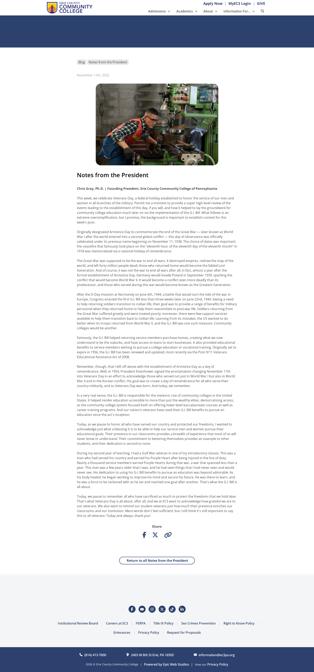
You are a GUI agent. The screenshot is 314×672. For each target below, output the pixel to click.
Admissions (157, 11)
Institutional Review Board (78, 623)
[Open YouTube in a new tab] (142, 609)
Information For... (236, 11)
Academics (184, 11)
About (208, 11)
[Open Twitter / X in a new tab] (162, 609)
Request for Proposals (184, 632)
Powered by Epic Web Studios (166, 664)
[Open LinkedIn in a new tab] (182, 609)
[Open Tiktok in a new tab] (172, 609)
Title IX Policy (163, 623)
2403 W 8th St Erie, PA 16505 (152, 655)
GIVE (261, 3)
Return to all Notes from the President (157, 560)
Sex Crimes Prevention (198, 623)
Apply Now (212, 3)
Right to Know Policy (239, 623)
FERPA (141, 623)
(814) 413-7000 (95, 655)
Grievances (121, 632)
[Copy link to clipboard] (168, 536)
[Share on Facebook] (144, 536)
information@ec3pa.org (217, 655)
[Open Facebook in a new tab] (132, 609)
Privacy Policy (148, 632)
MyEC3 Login (239, 3)
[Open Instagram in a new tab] (152, 609)
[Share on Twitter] (155, 536)
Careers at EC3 (117, 623)
